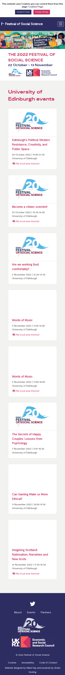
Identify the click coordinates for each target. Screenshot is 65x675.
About (18, 612)
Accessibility (28, 662)
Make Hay (31, 668)
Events (31, 612)
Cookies (12, 662)
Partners (46, 612)
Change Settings (41, 12)
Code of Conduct (48, 662)
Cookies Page (35, 7)
